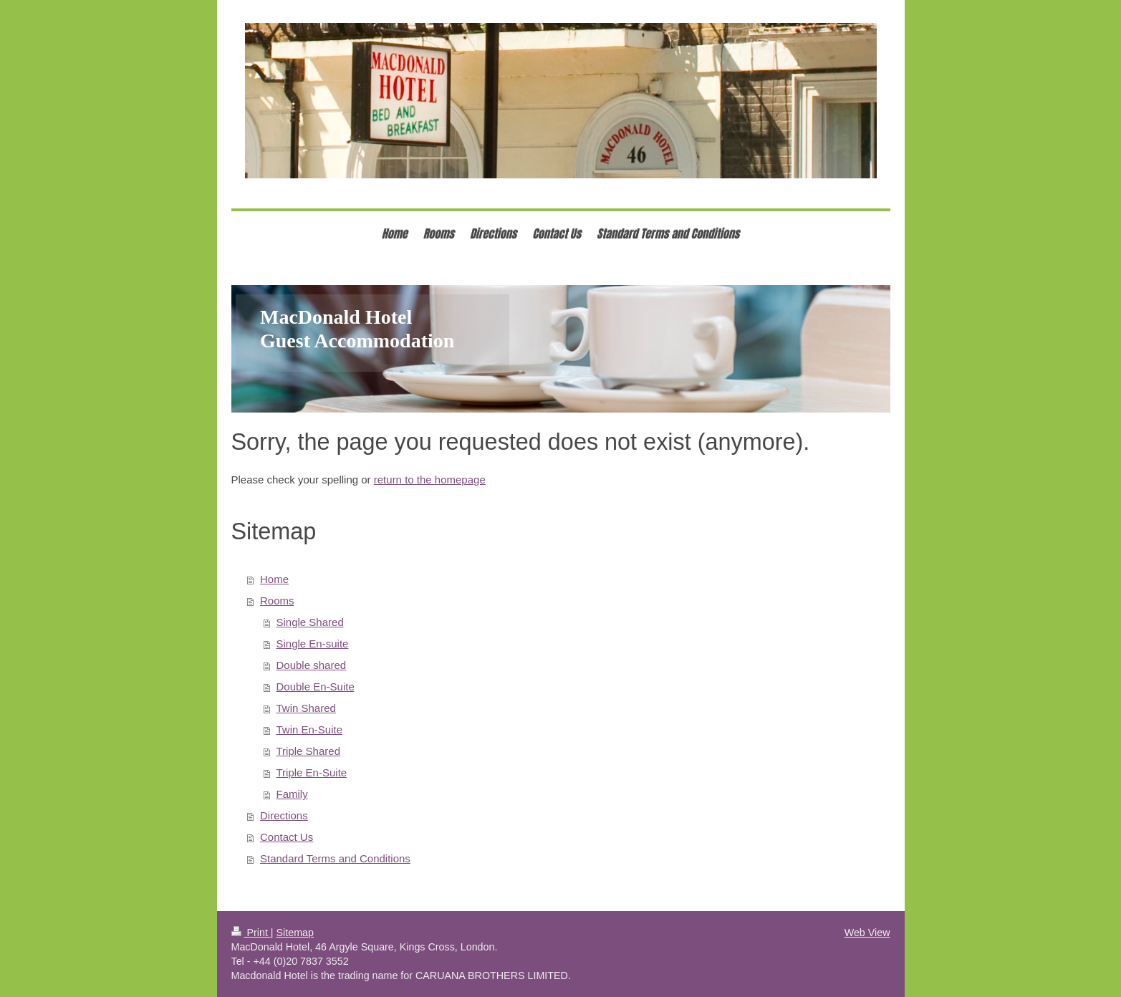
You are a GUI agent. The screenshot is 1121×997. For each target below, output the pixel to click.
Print (251, 932)
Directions (284, 815)
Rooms (277, 600)
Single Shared (310, 622)
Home (274, 579)
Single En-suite (312, 643)
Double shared (311, 665)
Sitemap (295, 932)
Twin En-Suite (309, 729)
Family (292, 794)
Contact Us (286, 837)
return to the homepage (430, 479)
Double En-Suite (315, 686)
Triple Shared (308, 751)
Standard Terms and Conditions (335, 858)
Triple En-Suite (311, 772)
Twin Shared (306, 708)
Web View (867, 932)
